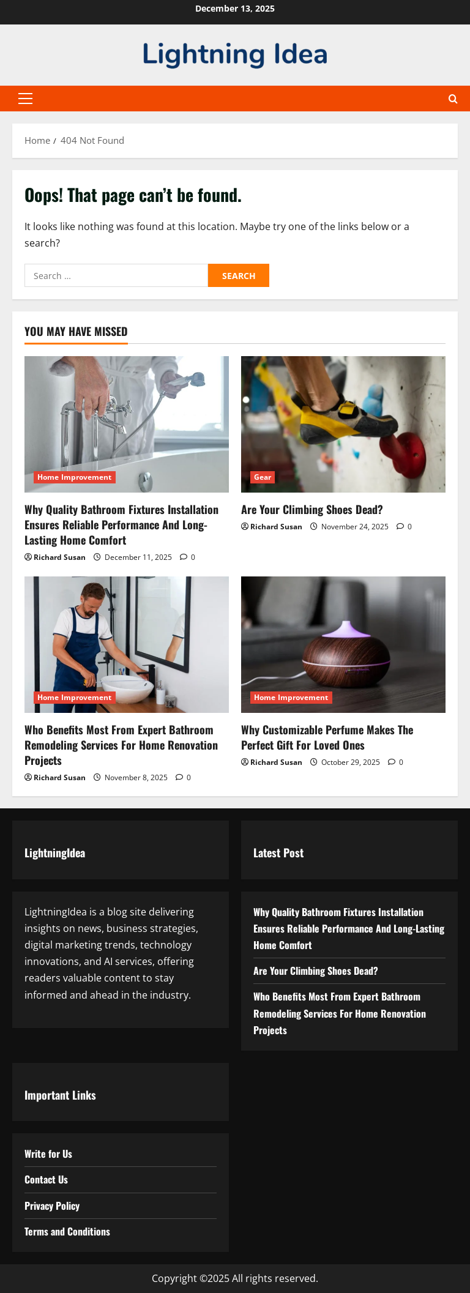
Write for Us (48, 1153)
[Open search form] (453, 99)
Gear (262, 477)
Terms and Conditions (67, 1231)
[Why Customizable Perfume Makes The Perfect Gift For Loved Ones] (343, 644)
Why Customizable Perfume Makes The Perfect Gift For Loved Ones (327, 737)
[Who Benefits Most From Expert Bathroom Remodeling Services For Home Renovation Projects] (126, 644)
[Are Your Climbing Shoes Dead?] (343, 424)
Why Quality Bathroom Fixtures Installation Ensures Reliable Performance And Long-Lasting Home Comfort (121, 524)
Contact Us (46, 1179)
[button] (25, 98)
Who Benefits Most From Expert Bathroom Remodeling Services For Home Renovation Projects (121, 744)
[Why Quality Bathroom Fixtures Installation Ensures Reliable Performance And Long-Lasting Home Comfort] (126, 424)
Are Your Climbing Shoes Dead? (312, 509)
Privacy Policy (52, 1205)
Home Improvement (74, 477)
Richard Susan (60, 557)
